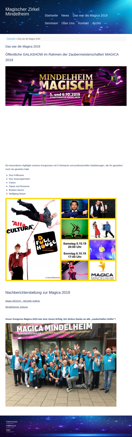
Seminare (51, 23)
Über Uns (68, 23)
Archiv (96, 23)
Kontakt (83, 23)
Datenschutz (10, 421)
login (8, 430)
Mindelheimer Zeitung (16, 307)
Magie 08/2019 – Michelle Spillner (22, 301)
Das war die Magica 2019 (90, 15)
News (65, 15)
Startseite (51, 15)
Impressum (10, 425)
